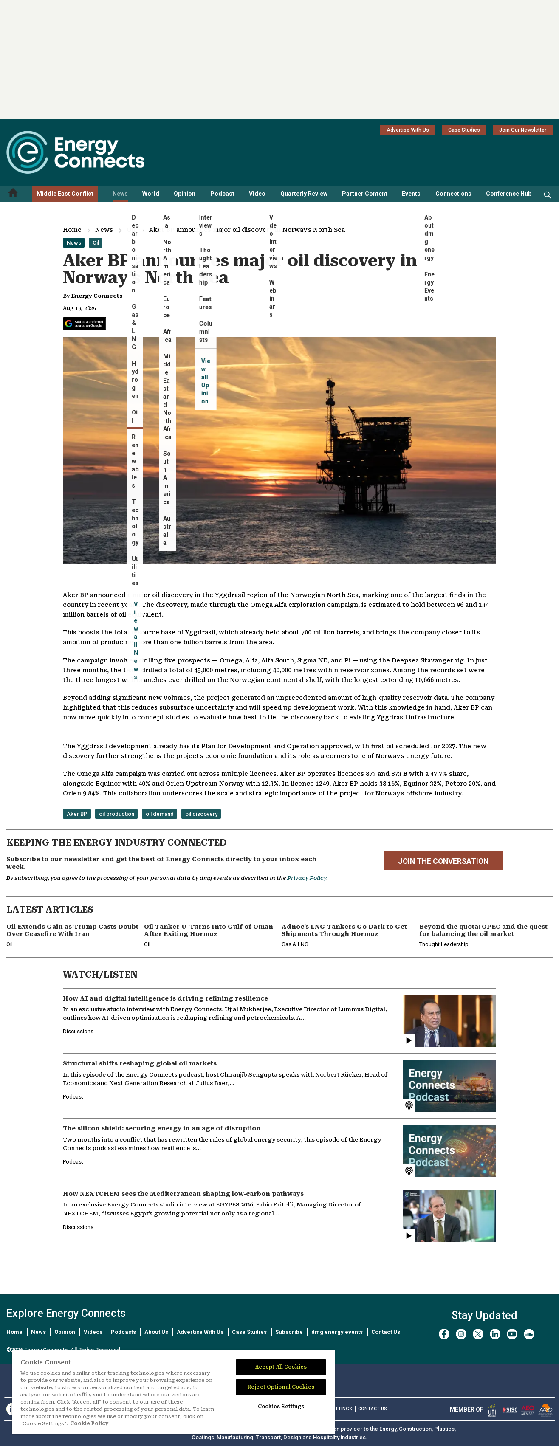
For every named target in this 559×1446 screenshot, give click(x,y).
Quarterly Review (303, 193)
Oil (131, 229)
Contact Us (385, 1332)
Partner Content (364, 193)
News (120, 193)
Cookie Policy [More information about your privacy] (89, 1423)
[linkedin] (495, 1334)
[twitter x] (478, 1334)
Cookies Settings (281, 1406)
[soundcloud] (529, 1334)
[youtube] (512, 1334)
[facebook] (444, 1334)
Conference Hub (508, 193)
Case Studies (464, 130)
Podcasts (123, 1332)
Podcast (222, 193)
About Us (156, 1332)
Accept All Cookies (281, 1367)
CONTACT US (372, 1409)
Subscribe (289, 1332)
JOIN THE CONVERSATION (443, 861)
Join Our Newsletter (522, 130)
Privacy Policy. (307, 878)
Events (411, 193)
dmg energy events (337, 1332)
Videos (93, 1332)
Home (72, 229)
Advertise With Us (408, 130)
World (150, 193)
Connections (453, 193)
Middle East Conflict (65, 193)
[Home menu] (13, 194)
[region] (173, 1392)
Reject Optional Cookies (281, 1387)
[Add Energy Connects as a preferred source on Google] (84, 323)
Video (257, 193)
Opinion (184, 193)
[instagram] (461, 1334)
